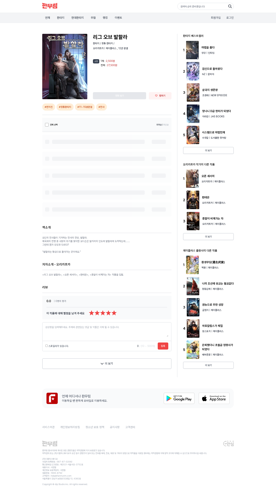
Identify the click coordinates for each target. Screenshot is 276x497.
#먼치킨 (49, 107)
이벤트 (118, 17)
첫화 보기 (119, 95)
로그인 (230, 17)
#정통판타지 (65, 107)
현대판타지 (77, 17)
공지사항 (115, 427)
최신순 (166, 125)
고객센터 (130, 427)
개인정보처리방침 (70, 427)
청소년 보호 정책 (95, 427)
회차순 (159, 125)
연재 (47, 17)
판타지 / (97, 43)
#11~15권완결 (84, 107)
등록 (163, 346)
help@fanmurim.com (61, 476)
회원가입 (216, 17)
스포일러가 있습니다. (57, 346)
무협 (93, 17)
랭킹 (105, 17)
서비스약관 (48, 427)
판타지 (60, 17)
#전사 (101, 107)
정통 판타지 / (108, 43)
